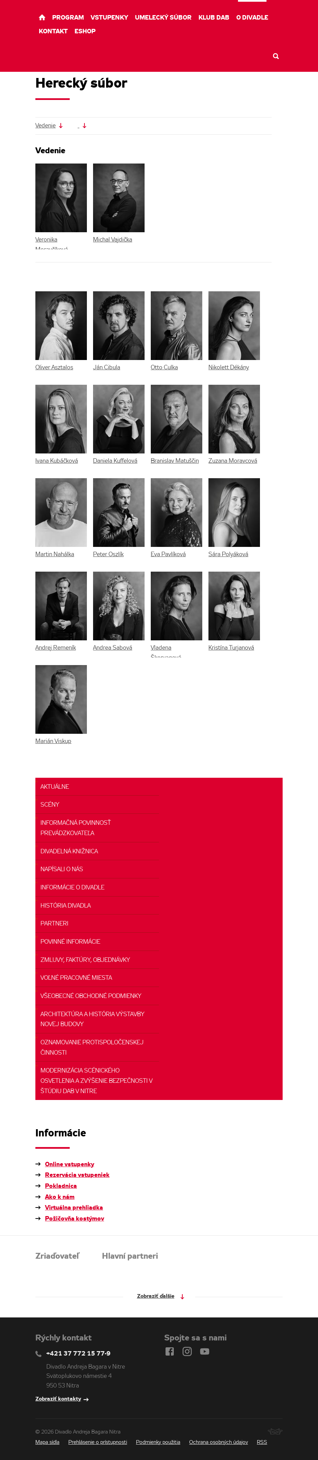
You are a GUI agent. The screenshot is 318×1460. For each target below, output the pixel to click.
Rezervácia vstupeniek (77, 1175)
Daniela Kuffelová (115, 461)
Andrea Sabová (112, 648)
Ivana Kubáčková (56, 461)
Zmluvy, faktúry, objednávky (85, 960)
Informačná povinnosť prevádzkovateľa (76, 828)
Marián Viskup (53, 741)
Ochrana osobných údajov (218, 1442)
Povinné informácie (70, 942)
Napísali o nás (62, 870)
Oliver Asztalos (54, 368)
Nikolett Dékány (228, 368)
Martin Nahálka (54, 555)
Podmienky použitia (158, 1442)
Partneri (54, 924)
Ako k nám (60, 1197)
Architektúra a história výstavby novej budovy (93, 1020)
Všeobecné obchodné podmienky (91, 996)
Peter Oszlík (108, 555)
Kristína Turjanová (231, 648)
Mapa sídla (47, 1442)
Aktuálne (55, 787)
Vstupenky (109, 18)
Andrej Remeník (55, 648)
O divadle (252, 18)
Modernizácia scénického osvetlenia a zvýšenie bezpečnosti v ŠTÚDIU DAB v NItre (96, 1081)
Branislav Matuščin (175, 461)
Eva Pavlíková (168, 555)
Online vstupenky (69, 1164)
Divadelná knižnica (69, 852)
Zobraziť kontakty (58, 1399)
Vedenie (45, 126)
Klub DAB (213, 18)
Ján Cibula (106, 368)
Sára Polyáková (228, 555)
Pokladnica (61, 1186)
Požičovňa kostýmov (74, 1219)
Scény (50, 805)
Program (68, 18)
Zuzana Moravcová (232, 461)
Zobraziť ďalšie (155, 1296)
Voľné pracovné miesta (76, 978)
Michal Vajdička (112, 240)
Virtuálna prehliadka (74, 1208)
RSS (262, 1442)
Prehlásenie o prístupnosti (97, 1442)
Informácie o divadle (72, 888)
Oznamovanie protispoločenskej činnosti (92, 1048)
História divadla (66, 906)
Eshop (85, 31)
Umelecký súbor (163, 18)
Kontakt (53, 31)
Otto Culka (164, 368)
